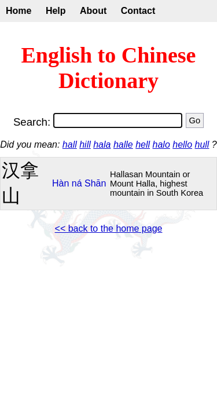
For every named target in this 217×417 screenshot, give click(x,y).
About (93, 11)
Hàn (60, 183)
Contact (138, 11)
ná (77, 183)
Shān (95, 183)
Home (18, 11)
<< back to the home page (109, 228)
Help (56, 11)
